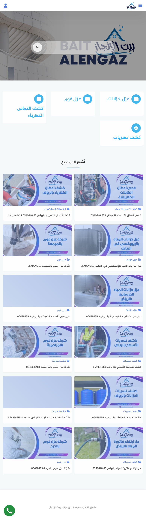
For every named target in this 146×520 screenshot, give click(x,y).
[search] (37, 54)
